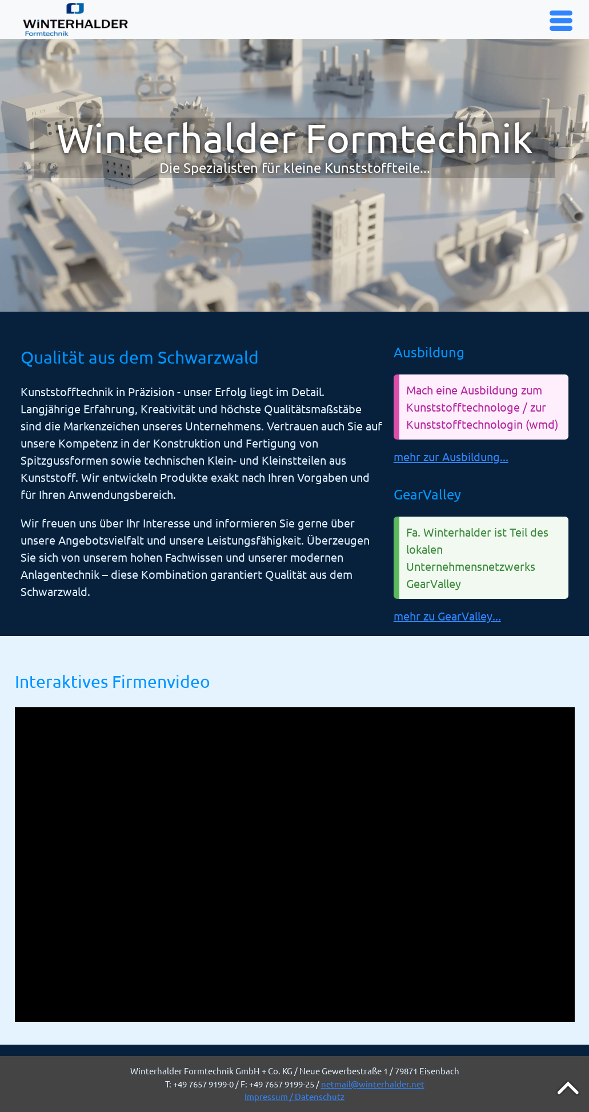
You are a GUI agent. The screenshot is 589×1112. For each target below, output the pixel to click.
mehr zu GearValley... (447, 616)
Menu (562, 19)
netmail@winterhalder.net (372, 1083)
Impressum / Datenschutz (294, 1096)
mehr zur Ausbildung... (451, 456)
